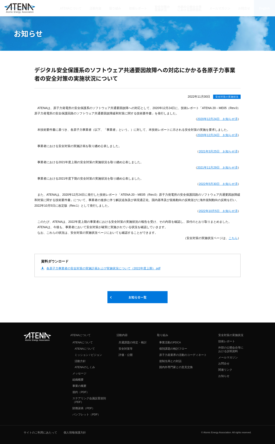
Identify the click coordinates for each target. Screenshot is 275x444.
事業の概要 (79, 385)
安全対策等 (126, 348)
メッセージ (79, 373)
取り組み (162, 335)
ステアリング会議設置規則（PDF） (89, 400)
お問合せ (223, 363)
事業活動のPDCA (170, 342)
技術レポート (226, 341)
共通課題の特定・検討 (133, 342)
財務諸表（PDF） (83, 408)
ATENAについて (80, 335)
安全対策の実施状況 (226, 96)
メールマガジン (228, 357)
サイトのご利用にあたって (40, 432)
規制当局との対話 (170, 361)
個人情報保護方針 (75, 432)
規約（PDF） (80, 392)
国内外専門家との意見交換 (176, 367)
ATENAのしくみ (85, 367)
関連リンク (225, 369)
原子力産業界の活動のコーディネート (183, 354)
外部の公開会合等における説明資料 (230, 349)
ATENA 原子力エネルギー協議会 (20, 8)
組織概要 (78, 379)
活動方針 (80, 361)
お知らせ (223, 376)
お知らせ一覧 (137, 297)
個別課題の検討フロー (173, 348)
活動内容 (122, 335)
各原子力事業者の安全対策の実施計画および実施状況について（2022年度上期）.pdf (103, 268)
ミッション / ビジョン (88, 354)
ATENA (37, 336)
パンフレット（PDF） (86, 414)
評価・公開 (126, 354)
